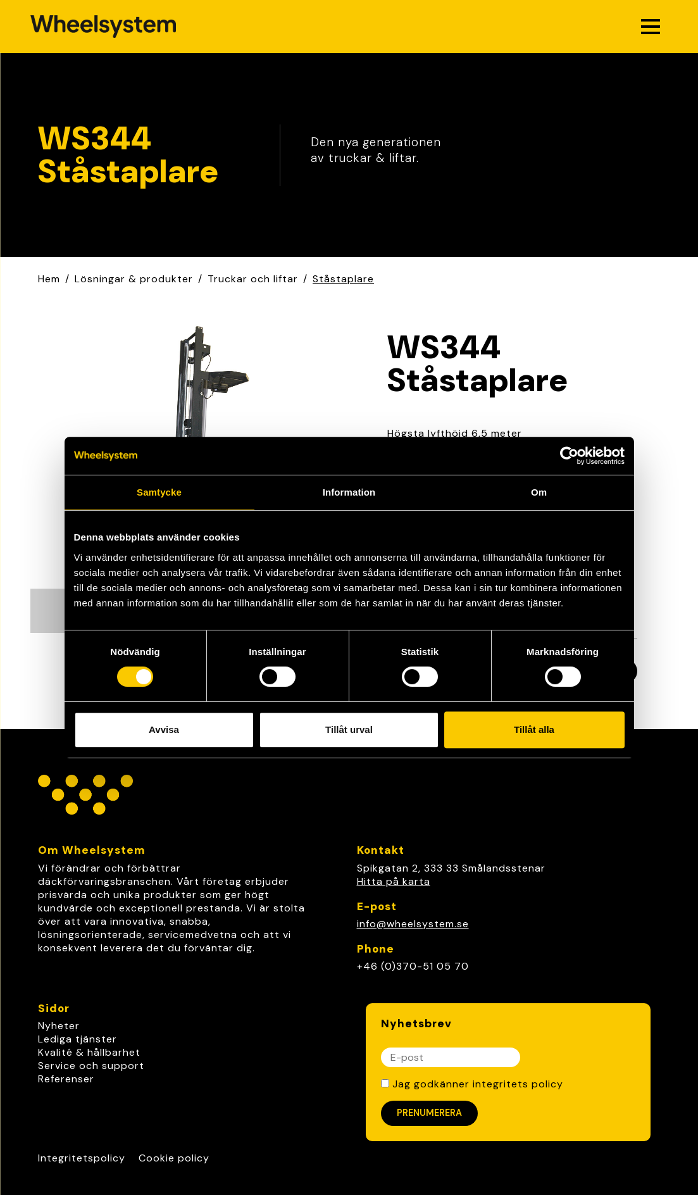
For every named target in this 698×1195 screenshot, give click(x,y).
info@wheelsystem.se (413, 923)
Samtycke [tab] (159, 492)
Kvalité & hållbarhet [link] (89, 1052)
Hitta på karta (393, 881)
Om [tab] (539, 492)
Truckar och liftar (253, 278)
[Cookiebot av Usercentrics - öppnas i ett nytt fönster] (569, 455)
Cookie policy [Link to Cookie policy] (174, 1158)
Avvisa (164, 729)
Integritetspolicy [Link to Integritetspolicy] (81, 1158)
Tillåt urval (349, 729)
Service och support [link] (91, 1065)
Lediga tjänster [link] (77, 1039)
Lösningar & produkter (134, 278)
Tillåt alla (534, 729)
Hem (49, 278)
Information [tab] (349, 492)
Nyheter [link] (59, 1025)
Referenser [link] (66, 1079)
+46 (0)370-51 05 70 (413, 966)
